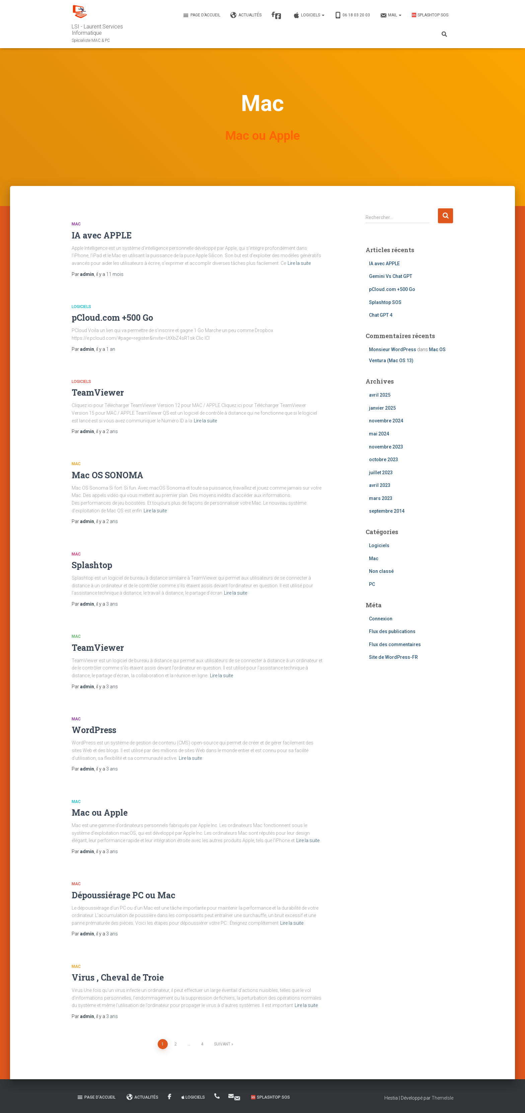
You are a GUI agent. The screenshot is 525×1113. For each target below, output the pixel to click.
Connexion (380, 618)
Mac (76, 224)
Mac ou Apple (100, 812)
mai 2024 (379, 433)
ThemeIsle (442, 1098)
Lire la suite (299, 263)
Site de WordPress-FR (393, 657)
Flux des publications (392, 631)
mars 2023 (380, 498)
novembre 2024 (386, 420)
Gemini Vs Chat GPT (390, 276)
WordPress (94, 729)
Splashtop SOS (385, 302)
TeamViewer (98, 392)
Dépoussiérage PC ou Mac (123, 895)
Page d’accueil (201, 15)
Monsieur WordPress (392, 349)
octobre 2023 (383, 459)
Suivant (222, 1044)
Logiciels (308, 15)
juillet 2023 (381, 472)
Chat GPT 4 (380, 315)
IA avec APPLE (102, 235)
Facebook (278, 16)
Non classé (381, 571)
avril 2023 (379, 485)
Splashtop (92, 565)
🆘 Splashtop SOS (429, 15)
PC (372, 584)
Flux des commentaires (395, 644)
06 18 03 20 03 (352, 15)
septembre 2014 (386, 511)
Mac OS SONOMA (107, 475)
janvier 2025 (382, 408)
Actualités (245, 15)
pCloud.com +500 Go (112, 317)
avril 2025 (379, 395)
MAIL (390, 15)
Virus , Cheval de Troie (118, 977)
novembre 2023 (386, 446)
